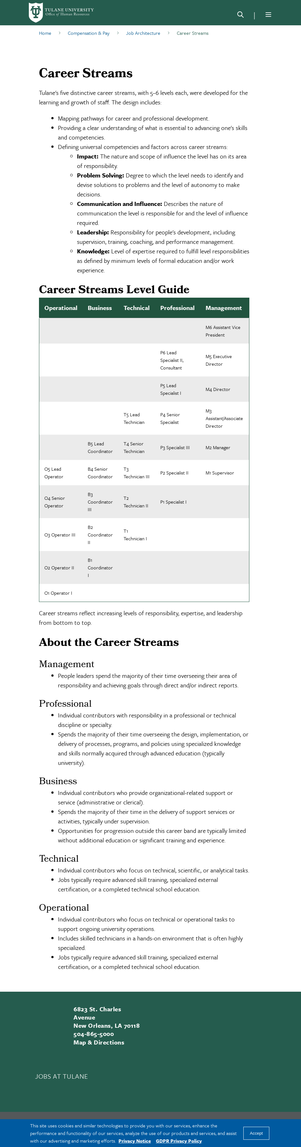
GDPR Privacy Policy (179, 1140)
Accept (256, 1133)
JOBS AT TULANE (61, 1076)
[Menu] (268, 14)
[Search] (240, 16)
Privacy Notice (134, 1140)
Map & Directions (99, 1042)
